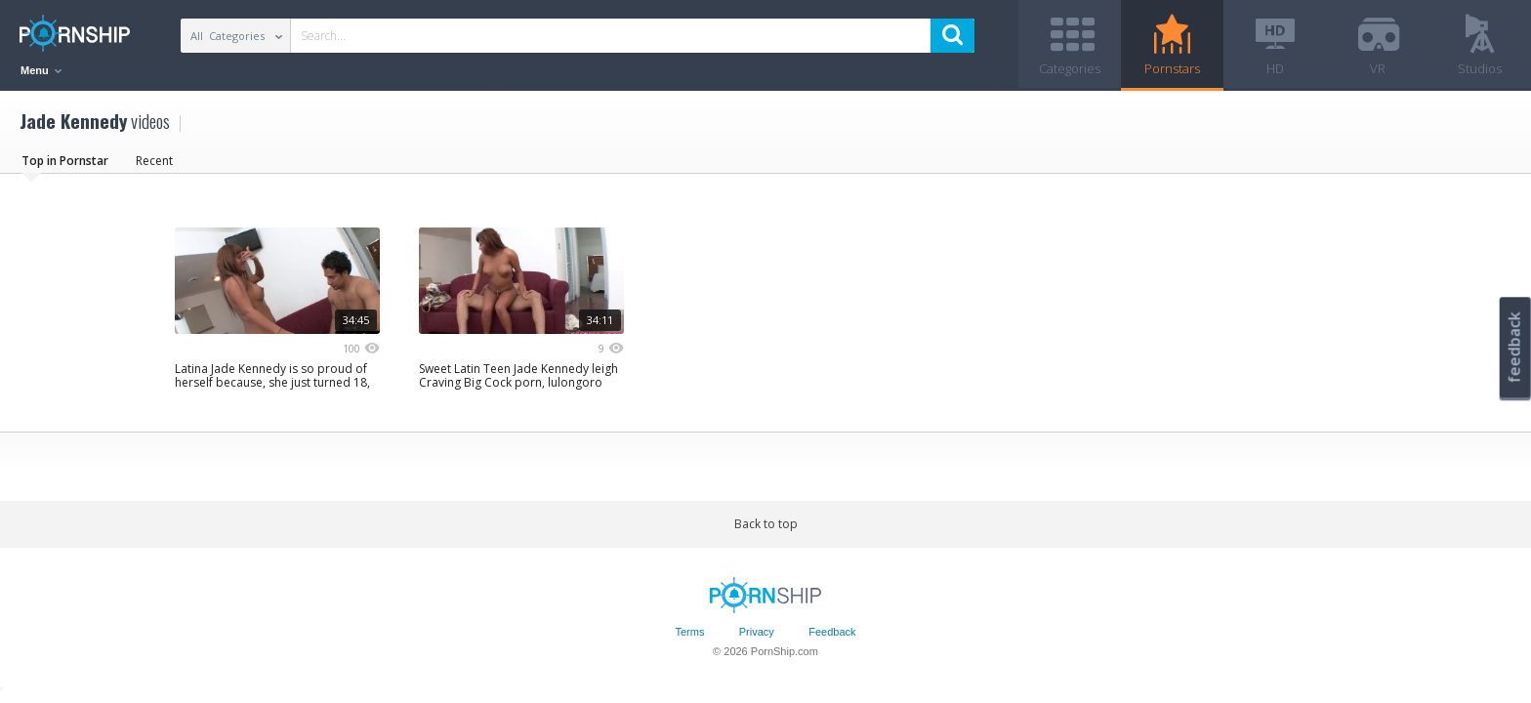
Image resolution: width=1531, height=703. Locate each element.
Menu (41, 70)
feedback (1514, 347)
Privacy (756, 632)
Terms (689, 632)
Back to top (766, 524)
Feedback (831, 632)
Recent (154, 160)
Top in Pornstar (64, 160)
